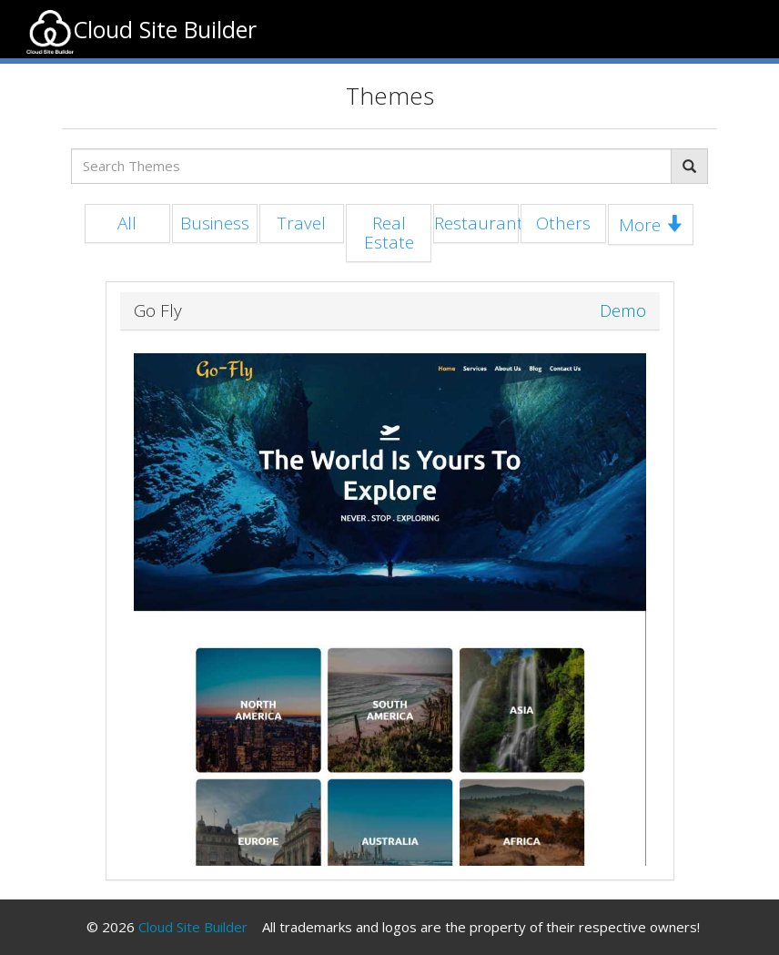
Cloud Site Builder (193, 927)
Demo (623, 310)
